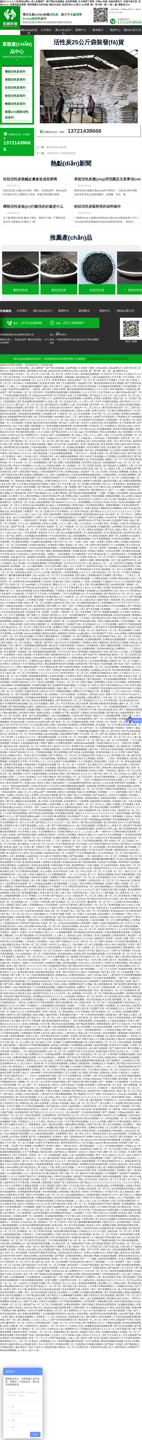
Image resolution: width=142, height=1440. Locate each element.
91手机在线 (37, 963)
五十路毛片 (93, 685)
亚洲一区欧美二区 (99, 721)
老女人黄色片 (134, 1155)
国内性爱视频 (101, 1045)
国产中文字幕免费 (31, 1020)
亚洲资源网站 (134, 682)
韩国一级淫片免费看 (43, 1188)
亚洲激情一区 (69, 636)
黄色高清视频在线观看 (112, 1341)
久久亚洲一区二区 (67, 737)
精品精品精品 (92, 798)
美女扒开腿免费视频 (104, 776)
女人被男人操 (27, 1042)
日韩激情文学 (123, 416)
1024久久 (100, 804)
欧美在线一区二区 (67, 1030)
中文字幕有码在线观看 (27, 871)
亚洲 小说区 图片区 (16, 965)
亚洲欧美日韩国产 (52, 477)
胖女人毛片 (133, 914)
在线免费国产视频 (69, 734)
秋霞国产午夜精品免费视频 (61, 740)
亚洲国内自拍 (11, 923)
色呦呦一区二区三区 (109, 477)
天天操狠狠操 (121, 1081)
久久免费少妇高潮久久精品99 (110, 1039)
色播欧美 (9, 886)
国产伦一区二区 (89, 941)
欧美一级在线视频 (52, 1048)
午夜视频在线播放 (105, 746)
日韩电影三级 (24, 651)
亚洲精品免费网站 (76, 447)
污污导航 (134, 706)
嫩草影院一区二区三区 (99, 902)
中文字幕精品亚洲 (112, 532)
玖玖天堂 (53, 786)
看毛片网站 (86, 883)
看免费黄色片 (79, 865)
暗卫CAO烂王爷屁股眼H (93, 456)
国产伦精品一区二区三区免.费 (35, 1026)
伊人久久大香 (27, 822)
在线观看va (92, 590)
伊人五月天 (19, 740)
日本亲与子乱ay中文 (77, 660)
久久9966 (125, 612)
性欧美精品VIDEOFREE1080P (117, 688)
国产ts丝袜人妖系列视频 (23, 487)
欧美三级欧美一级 (13, 1326)
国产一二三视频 (117, 490)
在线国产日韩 (86, 1332)
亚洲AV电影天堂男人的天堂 (75, 1008)
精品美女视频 (110, 480)
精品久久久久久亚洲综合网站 (33, 804)
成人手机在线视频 (43, 416)
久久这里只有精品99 (129, 929)
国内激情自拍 (7, 1158)
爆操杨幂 (122, 1033)
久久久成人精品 (45, 1060)
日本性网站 (86, 612)
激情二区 (56, 484)
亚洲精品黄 (57, 1304)
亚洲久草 (49, 511)
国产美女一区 (91, 728)
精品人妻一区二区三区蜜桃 (38, 602)
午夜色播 (45, 902)
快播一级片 (130, 938)
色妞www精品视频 (50, 648)
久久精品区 (19, 600)
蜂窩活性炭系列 (15, 103)
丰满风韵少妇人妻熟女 (40, 660)
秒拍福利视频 (134, 1039)
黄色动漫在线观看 (20, 786)
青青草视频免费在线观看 (42, 688)
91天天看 (97, 959)
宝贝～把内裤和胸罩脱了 (75, 615)
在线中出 (98, 499)
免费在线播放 (135, 633)
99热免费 (36, 1182)
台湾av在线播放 (118, 606)
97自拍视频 (17, 941)
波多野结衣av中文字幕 (90, 520)
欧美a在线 (76, 480)
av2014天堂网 (35, 1310)
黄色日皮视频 (41, 618)
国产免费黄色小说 (86, 636)
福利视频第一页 (71, 1054)
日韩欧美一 (104, 1088)
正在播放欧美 (34, 1277)
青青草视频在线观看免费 (59, 426)
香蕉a (123, 865)
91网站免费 (79, 1307)
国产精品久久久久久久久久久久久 (47, 1112)
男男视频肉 (107, 602)
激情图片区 (76, 956)
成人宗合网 (19, 563)
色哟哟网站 (135, 609)
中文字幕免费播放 (58, 450)
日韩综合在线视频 (64, 1200)
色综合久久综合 (55, 1121)
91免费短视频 (39, 685)
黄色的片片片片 (47, 532)
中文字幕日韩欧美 (47, 776)
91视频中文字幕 (61, 712)
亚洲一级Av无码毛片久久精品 (71, 972)
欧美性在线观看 (9, 560)
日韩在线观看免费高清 (43, 975)
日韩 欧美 (51, 728)
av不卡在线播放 (24, 490)
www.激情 (40, 789)
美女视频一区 (103, 724)
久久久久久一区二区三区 (42, 441)
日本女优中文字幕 (87, 477)
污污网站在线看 (100, 578)
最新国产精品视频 (13, 764)
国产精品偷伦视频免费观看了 (84, 493)
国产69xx (105, 1265)
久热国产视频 (43, 1271)
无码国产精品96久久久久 (24, 682)
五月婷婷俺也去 (78, 679)
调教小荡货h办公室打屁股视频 (16, 1014)
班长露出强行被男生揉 (47, 410)
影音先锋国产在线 (110, 444)
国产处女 (110, 529)
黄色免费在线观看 (47, 737)
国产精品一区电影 (13, 1094)
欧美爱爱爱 (17, 511)
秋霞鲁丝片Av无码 (109, 843)
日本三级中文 (56, 386)
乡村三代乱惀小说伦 (97, 975)
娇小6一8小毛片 (27, 560)
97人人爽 (24, 496)
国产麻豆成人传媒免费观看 (120, 712)
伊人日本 (5, 441)
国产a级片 (43, 508)
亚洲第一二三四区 (106, 758)
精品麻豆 (122, 499)
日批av (44, 435)
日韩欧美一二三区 (45, 1316)
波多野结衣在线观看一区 (19, 883)
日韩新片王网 (43, 847)
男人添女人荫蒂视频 (77, 651)
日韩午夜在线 (68, 1085)
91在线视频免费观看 (19, 1069)
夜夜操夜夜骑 (90, 862)
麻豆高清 (136, 755)
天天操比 (86, 618)
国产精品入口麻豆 (67, 709)
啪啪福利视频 (113, 496)
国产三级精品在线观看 (12, 407)
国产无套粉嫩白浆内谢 (57, 679)
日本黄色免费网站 (127, 474)
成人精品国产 (73, 1112)
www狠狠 (59, 416)
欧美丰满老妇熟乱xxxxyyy (128, 1301)
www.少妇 (11, 532)
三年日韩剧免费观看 (36, 563)
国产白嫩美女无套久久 (16, 1124)
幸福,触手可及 (85, 383)
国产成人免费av (14, 535)
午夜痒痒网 (88, 1219)
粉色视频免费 (116, 1002)
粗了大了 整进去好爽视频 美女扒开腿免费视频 (30, 590)
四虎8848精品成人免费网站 (111, 648)
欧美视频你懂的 (30, 892)
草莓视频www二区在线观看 (44, 904)
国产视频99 (37, 630)
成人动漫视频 (125, 432)
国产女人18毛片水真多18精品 (16, 657)
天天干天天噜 (7, 1091)
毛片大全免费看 (125, 569)
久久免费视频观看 (56, 874)
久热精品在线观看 (42, 883)
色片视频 (16, 1020)
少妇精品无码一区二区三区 (40, 569)
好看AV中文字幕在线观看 (108, 837)
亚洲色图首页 (58, 624)
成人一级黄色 (134, 999)
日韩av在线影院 (126, 1112)
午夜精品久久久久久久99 (38, 1203)
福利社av (74, 1139)
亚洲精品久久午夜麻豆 (50, 886)
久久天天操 (102, 389)
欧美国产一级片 (73, 847)
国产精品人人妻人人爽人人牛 (19, 1078)
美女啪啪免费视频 (54, 1216)
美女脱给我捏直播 (9, 1228)
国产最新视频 (61, 883)
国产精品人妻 (70, 1286)
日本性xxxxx (33, 721)
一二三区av (31, 1075)
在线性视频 (121, 792)
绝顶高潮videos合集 (93, 514)
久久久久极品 (43, 432)
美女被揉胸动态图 (100, 584)
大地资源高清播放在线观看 (73, 548)
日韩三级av (108, 1106)
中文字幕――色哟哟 (17, 459)
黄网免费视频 (113, 505)
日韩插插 (66, 1091)
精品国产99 (94, 1091)
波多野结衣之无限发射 (113, 981)
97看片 (131, 1020)
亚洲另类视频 (103, 752)
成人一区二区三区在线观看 (14, 545)
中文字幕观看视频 (101, 538)
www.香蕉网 (19, 987)
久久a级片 (45, 856)
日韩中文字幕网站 (118, 795)
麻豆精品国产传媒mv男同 (60, 1158)
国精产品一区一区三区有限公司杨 (110, 1149)
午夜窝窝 (83, 801)
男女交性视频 (26, 636)
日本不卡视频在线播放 (107, 401)
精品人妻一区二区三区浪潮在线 (22, 673)
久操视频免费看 (112, 715)
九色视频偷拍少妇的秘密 (53, 1005)
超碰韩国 (62, 633)
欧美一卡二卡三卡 (38, 859)
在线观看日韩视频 (85, 1155)
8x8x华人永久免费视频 (110, 834)
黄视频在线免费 (131, 487)
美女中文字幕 (121, 1026)
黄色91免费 (60, 389)
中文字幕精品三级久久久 (42, 932)
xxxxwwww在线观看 (102, 1026)
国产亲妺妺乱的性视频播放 (41, 639)
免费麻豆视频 (109, 1225)
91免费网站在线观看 (82, 1045)
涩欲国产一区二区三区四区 (95, 471)
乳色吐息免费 (113, 551)
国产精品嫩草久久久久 (56, 1298)
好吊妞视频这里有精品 (123, 1188)
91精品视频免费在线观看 (73, 786)
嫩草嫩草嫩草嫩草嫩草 (20, 575)
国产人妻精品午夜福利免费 (61, 670)
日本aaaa (99, 438)
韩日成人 (64, 422)
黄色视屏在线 (67, 410)
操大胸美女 (24, 843)
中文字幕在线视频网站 (34, 1106)
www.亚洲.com (59, 868)
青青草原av (121, 1347)
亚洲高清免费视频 (75, 590)
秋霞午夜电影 (92, 508)
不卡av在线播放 (94, 593)
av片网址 (5, 663)
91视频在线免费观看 (42, 541)
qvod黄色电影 (118, 584)
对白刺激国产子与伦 (66, 499)
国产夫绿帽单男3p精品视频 (61, 685)
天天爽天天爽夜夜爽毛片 (120, 410)
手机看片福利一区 (99, 453)
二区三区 (93, 548)
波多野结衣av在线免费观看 (68, 398)
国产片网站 (100, 1017)
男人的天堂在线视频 (26, 1097)
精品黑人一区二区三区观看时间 (120, 990)
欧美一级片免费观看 (127, 1085)
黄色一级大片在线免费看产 (20, 517)
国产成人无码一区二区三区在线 (110, 773)
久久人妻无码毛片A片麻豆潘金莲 (41, 1173)
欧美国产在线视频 (64, 569)
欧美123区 (133, 868)
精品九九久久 (103, 950)
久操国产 (97, 416)
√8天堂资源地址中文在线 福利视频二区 (95, 569)
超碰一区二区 (25, 792)
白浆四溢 (54, 508)
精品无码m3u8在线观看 (45, 422)
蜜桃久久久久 (60, 584)
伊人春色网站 (83, 670)
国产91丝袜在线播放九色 (64, 1319)
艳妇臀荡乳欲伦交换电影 (17, 447)
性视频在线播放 (126, 1304)
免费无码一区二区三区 (82, 837)
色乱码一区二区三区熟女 (54, 1109)
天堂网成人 (83, 694)
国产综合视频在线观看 (94, 953)
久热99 (33, 554)
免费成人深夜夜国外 (80, 1063)
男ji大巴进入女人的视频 (105, 1213)
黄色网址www (114, 1298)
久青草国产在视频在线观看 (55, 837)
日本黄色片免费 (14, 602)
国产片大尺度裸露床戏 (70, 1075)
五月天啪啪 (71, 1072)
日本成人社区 (31, 456)
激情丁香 (113, 535)
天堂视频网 (54, 593)
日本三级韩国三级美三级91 (14, 904)
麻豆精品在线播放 (67, 767)
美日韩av (18, 383)
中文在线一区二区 (22, 462)
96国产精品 (78, 505)
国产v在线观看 (32, 1100)
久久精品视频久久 (40, 914)
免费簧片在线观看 (92, 480)
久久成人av (39, 465)
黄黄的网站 (76, 392)
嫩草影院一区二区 (15, 1322)
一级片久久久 (130, 871)
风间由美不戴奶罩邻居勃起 (30, 480)
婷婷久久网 (87, 1338)
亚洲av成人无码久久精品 (44, 578)
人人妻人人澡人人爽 (79, 584)
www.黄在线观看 (117, 1310)
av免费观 (116, 526)
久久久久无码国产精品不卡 (23, 1176)
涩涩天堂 (73, 1222)
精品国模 (123, 959)
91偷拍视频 (100, 1020)
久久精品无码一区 (60, 1243)
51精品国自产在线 (10, 1039)
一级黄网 (61, 1057)
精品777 (31, 987)
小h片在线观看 (68, 694)
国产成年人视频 (12, 984)
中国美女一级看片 (124, 728)
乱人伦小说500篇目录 (95, 1310)
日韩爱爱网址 (62, 819)
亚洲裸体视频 (107, 728)
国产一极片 (69, 606)
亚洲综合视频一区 (56, 465)
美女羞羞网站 (111, 422)
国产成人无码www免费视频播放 (38, 700)
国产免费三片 (34, 615)
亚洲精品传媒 (72, 471)
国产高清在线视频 (129, 926)
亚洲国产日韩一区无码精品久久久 (84, 624)
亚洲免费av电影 (19, 548)
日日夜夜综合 (81, 1048)
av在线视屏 (83, 404)
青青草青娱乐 (59, 380)
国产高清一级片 (122, 663)
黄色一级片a (33, 1246)
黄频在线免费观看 (53, 377)
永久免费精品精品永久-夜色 (74, 807)
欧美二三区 (72, 416)
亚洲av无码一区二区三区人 (93, 1002)
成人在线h (43, 801)
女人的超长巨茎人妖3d (41, 609)
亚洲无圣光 (97, 422)
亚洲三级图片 (13, 520)
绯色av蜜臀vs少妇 (42, 657)
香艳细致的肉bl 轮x (14, 1286)
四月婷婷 (94, 1072)
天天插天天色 (111, 1191)
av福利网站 (74, 444)
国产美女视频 (93, 609)
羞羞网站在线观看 (36, 557)
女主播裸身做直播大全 (72, 508)
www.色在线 (99, 1139)
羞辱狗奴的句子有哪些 (100, 575)
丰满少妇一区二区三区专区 (101, 557)
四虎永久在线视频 (66, 792)
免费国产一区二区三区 (88, 987)
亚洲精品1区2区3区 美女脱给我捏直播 (111, 670)
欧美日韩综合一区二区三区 (49, 587)
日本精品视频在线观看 (16, 395)
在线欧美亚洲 (32, 691)
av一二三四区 (32, 902)
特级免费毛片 (94, 697)
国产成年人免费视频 (10, 798)
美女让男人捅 (8, 484)
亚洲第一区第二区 (49, 520)
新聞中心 (80, 30)
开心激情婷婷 (24, 1213)
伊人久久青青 (118, 752)
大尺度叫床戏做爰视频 (12, 697)
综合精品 (100, 1280)
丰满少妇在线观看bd (69, 923)
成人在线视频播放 (77, 535)
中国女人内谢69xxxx (94, 1252)
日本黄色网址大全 (53, 596)
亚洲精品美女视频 (47, 764)
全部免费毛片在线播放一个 (35, 999)
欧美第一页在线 (114, 938)
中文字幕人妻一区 (71, 484)
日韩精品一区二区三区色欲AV (47, 950)
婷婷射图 (51, 792)
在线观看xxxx (18, 1243)
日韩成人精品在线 (92, 1078)
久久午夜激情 (70, 477)
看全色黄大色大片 (9, 398)
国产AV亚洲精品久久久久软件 (78, 938)
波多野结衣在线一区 (97, 566)
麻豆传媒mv (85, 416)
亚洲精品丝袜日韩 (72, 862)
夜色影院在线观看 (31, 862)
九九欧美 (116, 1011)
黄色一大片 (69, 566)
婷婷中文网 (57, 908)
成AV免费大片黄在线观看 (99, 1316)
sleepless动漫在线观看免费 (57, 1307)
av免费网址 (10, 654)
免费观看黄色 (103, 1024)
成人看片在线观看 (129, 898)
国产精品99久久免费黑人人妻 (60, 404)
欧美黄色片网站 (27, 712)
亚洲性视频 (113, 1210)
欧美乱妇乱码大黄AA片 (61, 407)
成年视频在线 (83, 377)
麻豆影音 (54, 645)
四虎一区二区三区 (51, 926)
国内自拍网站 (31, 1255)
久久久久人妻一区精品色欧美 (33, 450)
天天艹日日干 (23, 578)
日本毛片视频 (13, 1106)
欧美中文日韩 (7, 1060)
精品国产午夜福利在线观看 (88, 1176)
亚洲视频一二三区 (110, 609)
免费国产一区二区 (33, 511)
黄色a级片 (115, 1338)
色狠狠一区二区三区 (93, 947)
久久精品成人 (86, 438)
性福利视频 (107, 663)
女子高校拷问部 (127, 422)
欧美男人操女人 (21, 1072)
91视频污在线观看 (85, 1085)
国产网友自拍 (79, 1091)
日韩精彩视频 (93, 1194)
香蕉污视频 (87, 682)
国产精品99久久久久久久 (65, 502)
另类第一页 (116, 721)
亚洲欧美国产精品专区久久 (58, 770)
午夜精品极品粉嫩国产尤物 (34, 386)
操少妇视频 (131, 847)
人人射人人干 (110, 1066)
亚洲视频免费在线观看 (29, 1191)
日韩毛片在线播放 (67, 834)
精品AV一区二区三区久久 (88, 407)
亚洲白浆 (19, 444)
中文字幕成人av (106, 392)
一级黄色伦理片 (30, 520)
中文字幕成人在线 (63, 395)
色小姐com (86, 429)
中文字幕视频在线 (86, 853)
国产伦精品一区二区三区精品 (16, 642)
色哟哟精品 (95, 737)
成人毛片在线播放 (39, 703)
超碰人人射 (68, 1155)
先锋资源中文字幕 (27, 499)
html (121, 12)
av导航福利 (109, 416)
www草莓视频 (111, 667)
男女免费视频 (61, 752)
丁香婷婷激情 (112, 438)
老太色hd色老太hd (129, 700)
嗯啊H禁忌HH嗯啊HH (112, 508)
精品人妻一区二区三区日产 (85, 1103)
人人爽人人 (12, 386)
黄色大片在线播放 (22, 465)
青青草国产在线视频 (125, 782)
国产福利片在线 (118, 453)
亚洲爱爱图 (61, 1133)
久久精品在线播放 (116, 1020)
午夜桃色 (11, 1188)
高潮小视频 (71, 950)
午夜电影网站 (31, 383)
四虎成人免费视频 (119, 471)
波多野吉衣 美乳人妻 (64, 602)
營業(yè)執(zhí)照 (119, 358)
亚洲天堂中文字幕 (42, 627)
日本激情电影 (130, 386)
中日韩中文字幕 (79, 819)
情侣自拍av (110, 779)
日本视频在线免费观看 (110, 386)
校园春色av (62, 975)
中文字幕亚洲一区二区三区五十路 (124, 953)
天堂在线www (99, 1210)
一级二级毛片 (72, 822)
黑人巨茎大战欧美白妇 (45, 917)
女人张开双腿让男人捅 (118, 755)
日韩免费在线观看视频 (56, 392)
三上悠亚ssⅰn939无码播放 (125, 902)
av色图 (119, 1103)
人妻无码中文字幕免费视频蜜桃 (110, 627)
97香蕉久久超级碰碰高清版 (25, 743)
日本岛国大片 (109, 1094)
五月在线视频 (110, 624)
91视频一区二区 (128, 1332)
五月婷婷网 (90, 1301)
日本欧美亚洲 (29, 1039)
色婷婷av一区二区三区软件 (90, 996)
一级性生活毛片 (70, 1146)
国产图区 (60, 1255)
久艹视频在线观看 (106, 1240)
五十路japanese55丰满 (41, 395)
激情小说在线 (106, 941)
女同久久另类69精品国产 (39, 1322)
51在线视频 (41, 468)
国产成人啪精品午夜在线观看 (115, 734)
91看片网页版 (60, 493)
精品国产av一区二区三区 (37, 1304)
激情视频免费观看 (61, 551)
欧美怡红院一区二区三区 (102, 880)
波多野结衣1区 (129, 560)
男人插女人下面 (79, 435)
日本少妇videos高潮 (76, 468)
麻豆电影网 (10, 1045)
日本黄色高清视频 (94, 1014)
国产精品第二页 (19, 441)
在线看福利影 (22, 1112)
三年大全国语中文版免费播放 (62, 761)
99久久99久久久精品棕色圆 (94, 1185)
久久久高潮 (37, 1127)
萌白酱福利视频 (82, 538)
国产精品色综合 (28, 1167)
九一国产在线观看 (20, 694)
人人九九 (64, 978)
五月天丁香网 (94, 1094)
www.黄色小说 (34, 1249)
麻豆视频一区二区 (128, 1078)
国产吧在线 (28, 587)
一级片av (22, 1002)
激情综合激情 (49, 633)
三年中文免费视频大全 (73, 593)
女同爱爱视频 (81, 770)
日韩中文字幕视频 (38, 731)
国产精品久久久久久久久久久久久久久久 (111, 511)
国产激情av (45, 898)
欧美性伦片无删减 (124, 563)
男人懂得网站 (61, 657)
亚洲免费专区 (50, 1115)
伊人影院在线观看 (92, 532)
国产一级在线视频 (127, 447)
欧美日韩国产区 (15, 782)
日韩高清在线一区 (106, 1085)
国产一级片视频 (61, 1277)
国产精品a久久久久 (30, 648)
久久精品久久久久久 (130, 673)
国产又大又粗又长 (121, 1024)
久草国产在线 (50, 709)
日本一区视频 (54, 1042)
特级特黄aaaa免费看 (84, 743)
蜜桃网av (137, 615)
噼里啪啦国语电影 (45, 972)
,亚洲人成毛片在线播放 (36, 755)
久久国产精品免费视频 (41, 810)
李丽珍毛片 (55, 880)
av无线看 (18, 633)
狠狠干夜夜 (103, 600)
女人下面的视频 (21, 877)
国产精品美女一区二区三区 (107, 572)
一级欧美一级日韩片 (41, 389)
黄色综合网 (46, 1152)
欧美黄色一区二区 (18, 734)
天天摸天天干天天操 (111, 374)
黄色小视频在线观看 (108, 621)
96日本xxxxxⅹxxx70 (24, 1008)
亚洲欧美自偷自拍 (80, 1237)
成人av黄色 (128, 496)
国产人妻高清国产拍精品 (26, 471)
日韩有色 (132, 490)
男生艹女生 (27, 618)
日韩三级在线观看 (52, 514)
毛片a (87, 587)
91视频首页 (97, 779)
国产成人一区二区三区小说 (30, 404)
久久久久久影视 (42, 572)
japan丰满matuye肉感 (106, 1142)
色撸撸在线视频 (110, 612)
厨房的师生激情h (40, 877)
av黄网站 (87, 398)
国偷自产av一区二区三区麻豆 (125, 660)
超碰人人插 (71, 386)
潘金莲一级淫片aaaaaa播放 (127, 1109)
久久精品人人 (65, 944)
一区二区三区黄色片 (28, 1341)
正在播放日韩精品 (20, 880)
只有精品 (60, 590)
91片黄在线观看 (52, 947)
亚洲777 (81, 566)
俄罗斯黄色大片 (99, 490)
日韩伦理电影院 (8, 865)
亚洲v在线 (57, 1225)
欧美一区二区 (94, 871)
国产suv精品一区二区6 (124, 1243)
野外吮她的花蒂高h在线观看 (88, 932)
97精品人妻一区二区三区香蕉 (32, 529)
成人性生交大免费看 (39, 459)
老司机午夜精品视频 (123, 429)
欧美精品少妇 (83, 441)
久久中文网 (44, 895)
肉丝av (12, 993)
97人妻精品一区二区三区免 (32, 1328)
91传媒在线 (18, 593)
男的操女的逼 (100, 1133)
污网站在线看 (16, 624)
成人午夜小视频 (21, 426)
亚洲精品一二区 (18, 1051)
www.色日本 (55, 706)
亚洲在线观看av (71, 1249)
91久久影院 (12, 1164)
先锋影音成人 (72, 429)
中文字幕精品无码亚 (32, 377)
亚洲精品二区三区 (53, 1310)
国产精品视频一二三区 (92, 969)
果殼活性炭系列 (15, 79)
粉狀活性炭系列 (15, 95)
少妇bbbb (127, 1060)
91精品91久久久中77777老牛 (62, 438)
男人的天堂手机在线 (19, 630)
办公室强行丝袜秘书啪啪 (128, 404)
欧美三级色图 (25, 654)
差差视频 (19, 569)
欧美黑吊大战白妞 (91, 462)
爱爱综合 (31, 1060)
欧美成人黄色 (29, 798)
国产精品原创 (27, 1088)
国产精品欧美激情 (85, 1024)
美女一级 (84, 545)
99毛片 (53, 944)
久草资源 (31, 600)
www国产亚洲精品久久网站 (87, 1066)
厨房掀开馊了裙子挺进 (88, 663)
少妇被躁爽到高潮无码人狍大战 (60, 490)
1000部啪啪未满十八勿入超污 (117, 1274)
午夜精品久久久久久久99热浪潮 (119, 581)
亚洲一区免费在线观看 (67, 1164)
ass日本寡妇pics (127, 1100)
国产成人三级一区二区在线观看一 (113, 740)
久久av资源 (120, 1075)
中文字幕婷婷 (69, 648)
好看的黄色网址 (24, 917)
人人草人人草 (87, 401)
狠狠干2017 (112, 694)
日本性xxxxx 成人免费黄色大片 (24, 435)
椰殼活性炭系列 (15, 71)
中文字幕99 (94, 1069)
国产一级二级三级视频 (18, 1319)
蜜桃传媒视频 (102, 560)
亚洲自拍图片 (101, 761)
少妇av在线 (134, 1115)
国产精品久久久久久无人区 (50, 822)
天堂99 (125, 505)
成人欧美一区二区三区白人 (120, 514)
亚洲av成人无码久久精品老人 (68, 581)
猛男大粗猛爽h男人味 (90, 810)
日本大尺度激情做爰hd (25, 508)
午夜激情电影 (7, 374)
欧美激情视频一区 (102, 1109)
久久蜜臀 (73, 1292)
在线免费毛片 (71, 801)
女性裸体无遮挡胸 (131, 551)
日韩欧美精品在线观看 (125, 831)
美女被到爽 (10, 651)
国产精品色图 (41, 453)
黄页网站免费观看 (131, 1265)
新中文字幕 (125, 441)
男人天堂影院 (20, 1155)
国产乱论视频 (96, 517)
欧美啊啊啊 (85, 502)
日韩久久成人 (33, 1036)
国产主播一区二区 (20, 975)
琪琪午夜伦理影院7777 (102, 545)
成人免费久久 (107, 1103)
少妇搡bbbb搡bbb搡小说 (75, 1042)
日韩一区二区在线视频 (32, 1228)
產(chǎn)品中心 (63, 31)
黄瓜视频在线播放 (10, 618)
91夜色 (77, 953)
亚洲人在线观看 (93, 581)
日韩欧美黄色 (50, 953)
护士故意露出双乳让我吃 (43, 724)
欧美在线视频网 (127, 502)
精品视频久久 (38, 426)
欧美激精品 (27, 1237)
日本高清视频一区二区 (102, 920)
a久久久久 (85, 572)
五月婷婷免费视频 (98, 660)
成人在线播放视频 (102, 429)
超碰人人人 (123, 779)
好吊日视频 (55, 529)
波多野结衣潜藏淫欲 (19, 389)
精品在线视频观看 (72, 514)
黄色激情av (7, 950)
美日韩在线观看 (115, 847)
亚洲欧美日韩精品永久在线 (104, 673)
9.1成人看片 (69, 804)
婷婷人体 (105, 1249)
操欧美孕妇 (52, 1014)
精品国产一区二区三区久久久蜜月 (28, 438)
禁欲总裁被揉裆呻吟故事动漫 (90, 1060)
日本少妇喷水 (7, 490)
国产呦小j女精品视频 (91, 822)
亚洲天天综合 (72, 374)
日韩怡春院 (64, 1191)
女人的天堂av (113, 731)
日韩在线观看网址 (45, 1234)
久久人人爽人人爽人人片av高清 (105, 435)
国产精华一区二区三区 (102, 404)
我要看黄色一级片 (132, 947)
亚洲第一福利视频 (108, 548)
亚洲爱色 (82, 767)
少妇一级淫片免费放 (67, 1017)
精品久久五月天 (62, 746)
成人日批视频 (84, 1026)
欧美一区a (112, 441)
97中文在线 (98, 1057)
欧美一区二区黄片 (75, 914)
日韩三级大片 (110, 959)
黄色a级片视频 (92, 1255)
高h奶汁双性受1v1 (51, 615)
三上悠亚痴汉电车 (117, 554)
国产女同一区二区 (63, 541)
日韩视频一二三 (105, 792)
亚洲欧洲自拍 (80, 551)
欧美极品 (32, 776)
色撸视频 (69, 377)
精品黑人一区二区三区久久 (31, 956)
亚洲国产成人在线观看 (83, 746)
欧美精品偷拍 (65, 953)
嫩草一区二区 (126, 703)
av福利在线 (33, 856)
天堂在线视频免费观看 (61, 453)
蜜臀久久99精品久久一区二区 (31, 1158)
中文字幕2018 (16, 1100)
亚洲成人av (136, 471)
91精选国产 (94, 981)
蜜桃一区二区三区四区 (115, 1152)
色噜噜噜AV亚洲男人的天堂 (35, 1033)
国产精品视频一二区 (80, 856)
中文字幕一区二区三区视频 (106, 413)
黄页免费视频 (43, 868)
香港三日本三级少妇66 (80, 1109)
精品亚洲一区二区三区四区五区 (47, 429)
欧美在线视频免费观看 (121, 1271)
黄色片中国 (34, 840)
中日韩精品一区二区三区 (32, 728)
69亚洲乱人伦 (33, 1268)
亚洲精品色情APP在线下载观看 (104, 1203)
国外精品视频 (77, 450)
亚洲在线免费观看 (87, 1283)
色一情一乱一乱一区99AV (83, 1240)
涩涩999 (17, 1274)
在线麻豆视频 (34, 709)
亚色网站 (127, 1139)
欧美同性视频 (81, 426)
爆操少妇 (62, 850)
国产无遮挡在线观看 (35, 444)
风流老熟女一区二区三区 (105, 856)
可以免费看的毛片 (47, 831)
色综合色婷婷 (99, 441)
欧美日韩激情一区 (65, 889)
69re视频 (83, 737)
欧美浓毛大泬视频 (106, 380)
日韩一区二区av (77, 871)
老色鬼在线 (83, 920)
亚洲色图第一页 (114, 419)
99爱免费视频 (122, 920)
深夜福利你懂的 (9, 728)
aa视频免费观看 (12, 895)
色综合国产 (73, 1265)
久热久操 (124, 1246)
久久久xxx (23, 523)
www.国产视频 (126, 1313)
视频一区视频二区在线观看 (115, 493)
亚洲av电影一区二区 (92, 667)
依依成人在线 (125, 426)
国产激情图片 (114, 1060)
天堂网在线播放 (68, 520)
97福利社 (81, 645)
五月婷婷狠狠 (81, 395)
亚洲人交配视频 (46, 682)
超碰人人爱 (115, 468)
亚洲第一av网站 (46, 554)
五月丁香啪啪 (29, 895)
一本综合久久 (43, 908)
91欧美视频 (56, 801)
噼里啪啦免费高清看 (128, 1225)
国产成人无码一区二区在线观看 (93, 911)
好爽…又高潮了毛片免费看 (18, 1146)
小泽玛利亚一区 (57, 447)
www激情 (84, 496)
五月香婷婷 (104, 1200)
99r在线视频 (125, 1042)
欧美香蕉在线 (27, 398)
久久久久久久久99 (37, 965)
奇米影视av (119, 484)
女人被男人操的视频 (116, 1036)
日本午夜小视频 (43, 551)
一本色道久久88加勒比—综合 (39, 941)
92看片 (24, 932)
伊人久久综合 (70, 1283)
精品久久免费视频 (86, 792)
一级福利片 (57, 847)
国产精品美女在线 (101, 618)
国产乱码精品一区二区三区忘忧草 (26, 392)
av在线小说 (27, 468)
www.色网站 (102, 606)
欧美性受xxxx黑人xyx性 (80, 868)
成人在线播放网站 (86, 648)
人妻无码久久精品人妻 (76, 1033)
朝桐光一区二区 (85, 804)
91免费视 (128, 1124)
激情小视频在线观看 (110, 645)
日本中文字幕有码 (36, 526)
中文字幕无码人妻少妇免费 (75, 703)
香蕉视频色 (123, 758)
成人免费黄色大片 (34, 1054)
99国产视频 (46, 743)
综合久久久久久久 (66, 920)
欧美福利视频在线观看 (49, 560)
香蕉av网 (107, 767)
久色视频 (49, 1127)
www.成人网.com (33, 1307)
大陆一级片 (66, 892)
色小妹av (50, 505)
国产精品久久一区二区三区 (69, 600)
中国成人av (131, 1146)
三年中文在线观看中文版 (24, 1130)
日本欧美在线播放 (121, 538)
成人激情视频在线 (103, 984)
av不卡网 (94, 843)
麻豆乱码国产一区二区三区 (82, 380)
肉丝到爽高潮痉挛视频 (66, 1231)
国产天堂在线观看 (9, 419)
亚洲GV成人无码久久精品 (37, 782)
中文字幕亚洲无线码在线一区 (126, 724)
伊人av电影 (82, 843)
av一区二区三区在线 (93, 789)
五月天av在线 (134, 1280)
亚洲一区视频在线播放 (107, 1332)
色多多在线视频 (70, 926)
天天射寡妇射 (111, 700)
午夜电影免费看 (53, 1054)
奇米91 (55, 1085)
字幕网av (86, 642)
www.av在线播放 (24, 551)
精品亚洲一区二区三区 (85, 895)
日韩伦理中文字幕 (87, 709)
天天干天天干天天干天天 (127, 602)
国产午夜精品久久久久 (68, 941)
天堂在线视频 (97, 496)
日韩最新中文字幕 (18, 761)
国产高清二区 (86, 1017)
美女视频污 (66, 1066)
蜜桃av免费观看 (132, 1292)
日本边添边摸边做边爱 (13, 612)
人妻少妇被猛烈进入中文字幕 (106, 377)
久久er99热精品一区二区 (70, 728)
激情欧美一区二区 (71, 840)
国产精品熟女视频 (27, 834)
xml (115, 12)
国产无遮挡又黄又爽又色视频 (16, 474)
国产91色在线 (44, 1039)
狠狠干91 (41, 1207)
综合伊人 (85, 422)
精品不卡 (98, 715)
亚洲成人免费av (96, 551)
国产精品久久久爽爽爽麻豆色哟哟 (50, 1139)
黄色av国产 (39, 792)
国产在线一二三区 (132, 1030)
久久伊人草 (123, 380)
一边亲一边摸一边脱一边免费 (89, 541)
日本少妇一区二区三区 (114, 697)
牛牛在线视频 (38, 828)
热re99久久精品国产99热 (116, 520)
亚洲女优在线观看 (40, 865)
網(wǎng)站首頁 (29, 31)
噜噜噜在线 (104, 654)
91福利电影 (94, 972)
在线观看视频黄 (73, 462)
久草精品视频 (76, 657)
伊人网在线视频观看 (128, 1240)
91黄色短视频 (56, 676)
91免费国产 (94, 688)
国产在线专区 (100, 795)
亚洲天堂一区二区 (130, 438)
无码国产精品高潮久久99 (122, 578)
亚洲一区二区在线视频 (94, 847)
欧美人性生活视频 (116, 682)
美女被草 (111, 447)
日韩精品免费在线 (85, 606)
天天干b (62, 651)
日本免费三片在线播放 (45, 767)
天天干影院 (129, 377)
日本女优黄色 (129, 526)
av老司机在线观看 (34, 911)
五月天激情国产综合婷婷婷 (90, 419)
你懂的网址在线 (8, 758)
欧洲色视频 (114, 904)
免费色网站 (36, 523)
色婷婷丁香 (59, 621)
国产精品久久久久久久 (101, 395)
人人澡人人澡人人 (20, 1127)
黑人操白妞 (72, 1332)
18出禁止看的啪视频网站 (75, 749)
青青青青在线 (52, 630)
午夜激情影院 (124, 557)
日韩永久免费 (83, 410)
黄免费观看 (16, 1207)
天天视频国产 (119, 914)
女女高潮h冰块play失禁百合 (124, 908)
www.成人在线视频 (18, 688)
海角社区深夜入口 (121, 618)
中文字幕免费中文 (73, 587)
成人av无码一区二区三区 (127, 395)
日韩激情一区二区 (30, 837)
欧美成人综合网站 (60, 1045)
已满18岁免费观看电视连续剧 (86, 474)
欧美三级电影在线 (90, 444)
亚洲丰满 (39, 1063)
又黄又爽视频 (23, 770)
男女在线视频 (36, 734)
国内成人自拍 (97, 694)
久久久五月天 (44, 380)
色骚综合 (135, 978)
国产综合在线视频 (99, 807)
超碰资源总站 (121, 850)
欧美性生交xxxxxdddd (116, 764)
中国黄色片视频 (56, 545)
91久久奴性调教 (53, 566)
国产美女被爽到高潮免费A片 (32, 401)
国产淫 (97, 612)
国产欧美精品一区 (101, 1011)
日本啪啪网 (77, 639)
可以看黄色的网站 (95, 505)
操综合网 (45, 721)
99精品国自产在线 (99, 651)
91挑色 (28, 422)
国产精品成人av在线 (57, 1106)
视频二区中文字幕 (56, 444)
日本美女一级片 (32, 807)
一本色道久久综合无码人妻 (23, 1222)
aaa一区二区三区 (127, 462)
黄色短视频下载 (121, 767)
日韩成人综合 (76, 1326)
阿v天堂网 (21, 1091)
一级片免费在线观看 (82, 1020)
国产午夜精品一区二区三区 (63, 755)
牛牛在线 (20, 920)
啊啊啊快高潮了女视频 (81, 984)
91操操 (129, 1185)
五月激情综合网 (86, 755)
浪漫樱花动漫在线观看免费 (94, 1164)
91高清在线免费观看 (81, 627)
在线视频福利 (40, 462)
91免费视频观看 (93, 639)
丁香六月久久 (81, 453)
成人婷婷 (117, 676)
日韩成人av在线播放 (80, 859)
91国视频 (120, 545)
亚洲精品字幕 (25, 596)
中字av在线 (95, 1033)
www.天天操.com (50, 807)
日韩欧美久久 (104, 825)
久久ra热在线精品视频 (20, 990)
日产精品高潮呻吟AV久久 (62, 731)
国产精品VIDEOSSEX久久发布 (103, 898)
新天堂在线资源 (39, 1292)
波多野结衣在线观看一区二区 (43, 978)
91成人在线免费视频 (39, 502)
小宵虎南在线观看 (132, 834)
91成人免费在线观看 (129, 1258)
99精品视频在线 (12, 587)
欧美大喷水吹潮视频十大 (37, 624)
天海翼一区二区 (86, 630)
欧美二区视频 (111, 523)
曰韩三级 (75, 422)
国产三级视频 (123, 1106)
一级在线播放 (63, 554)
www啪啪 (31, 584)
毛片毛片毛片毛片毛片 (75, 563)
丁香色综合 (111, 770)
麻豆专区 (94, 749)
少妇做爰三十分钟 (82, 1213)
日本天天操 (12, 1026)
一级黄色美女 (33, 920)
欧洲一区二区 (17, 584)
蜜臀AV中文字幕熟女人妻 (86, 691)
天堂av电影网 (31, 1094)
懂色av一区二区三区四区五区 (127, 654)
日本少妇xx (84, 963)
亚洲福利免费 (126, 969)
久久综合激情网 (46, 779)
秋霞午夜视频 (67, 645)
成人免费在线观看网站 (67, 456)
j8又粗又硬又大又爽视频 (82, 758)
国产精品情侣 (29, 1265)
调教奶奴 (9, 935)
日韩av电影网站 (39, 447)
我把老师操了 (59, 782)
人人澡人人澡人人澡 (31, 514)
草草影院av (136, 590)
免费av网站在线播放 (75, 1124)
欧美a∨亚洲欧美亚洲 (103, 1228)
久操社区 (124, 523)
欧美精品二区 (11, 648)
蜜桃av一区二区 (114, 459)
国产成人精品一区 (65, 441)
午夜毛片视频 (58, 914)
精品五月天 (109, 1222)
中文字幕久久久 (44, 398)
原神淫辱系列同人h (71, 1142)
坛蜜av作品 (90, 600)
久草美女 (25, 505)
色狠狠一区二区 (55, 526)
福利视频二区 (111, 892)
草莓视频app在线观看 (100, 819)
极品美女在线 (11, 746)
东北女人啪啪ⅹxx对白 (11, 755)
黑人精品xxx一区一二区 (101, 563)
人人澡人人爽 (91, 831)
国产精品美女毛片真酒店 (44, 538)
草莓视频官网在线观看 (66, 810)
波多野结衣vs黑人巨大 (102, 1347)
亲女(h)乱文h (85, 499)
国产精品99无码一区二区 (69, 700)
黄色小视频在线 (101, 642)
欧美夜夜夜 (37, 770)
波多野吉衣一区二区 (106, 630)
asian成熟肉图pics (56, 789)
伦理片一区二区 (44, 517)
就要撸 (73, 487)
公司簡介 (46, 30)
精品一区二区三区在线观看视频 (68, 459)
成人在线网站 (51, 694)
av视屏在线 (86, 1149)
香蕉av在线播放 (95, 529)
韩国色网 (116, 600)
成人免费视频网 (44, 1088)
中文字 (42, 670)
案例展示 (97, 30)
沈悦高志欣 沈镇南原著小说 (97, 676)
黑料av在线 (120, 1283)
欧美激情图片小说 (31, 477)
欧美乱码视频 (98, 712)
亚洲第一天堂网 (45, 600)
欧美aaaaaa (117, 911)
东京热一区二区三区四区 (35, 944)
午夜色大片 (130, 807)
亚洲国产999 (74, 1051)
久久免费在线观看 (63, 743)
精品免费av (7, 685)
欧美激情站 (71, 1118)
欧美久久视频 (50, 523)
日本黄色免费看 (76, 999)
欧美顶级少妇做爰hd (68, 724)
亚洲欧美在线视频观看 (114, 639)
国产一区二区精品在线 (39, 1085)
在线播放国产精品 (57, 965)
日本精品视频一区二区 (116, 1118)
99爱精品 (35, 496)
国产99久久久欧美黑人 (125, 1158)
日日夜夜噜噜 (68, 575)
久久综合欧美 (44, 584)
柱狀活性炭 (114, 9)
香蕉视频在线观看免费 (36, 645)
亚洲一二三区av (17, 776)
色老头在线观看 (12, 700)
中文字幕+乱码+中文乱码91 (14, 554)
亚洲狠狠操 (10, 401)
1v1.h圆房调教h (35, 566)
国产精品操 (86, 715)
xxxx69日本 (111, 517)
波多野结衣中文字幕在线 (17, 1182)
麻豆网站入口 (105, 1283)
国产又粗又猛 (85, 487)
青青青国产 (28, 410)
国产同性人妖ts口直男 (22, 789)
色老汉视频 (55, 804)
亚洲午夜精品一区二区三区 (103, 1042)
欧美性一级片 (89, 1289)
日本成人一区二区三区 (27, 374)
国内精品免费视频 (90, 374)
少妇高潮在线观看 (91, 1112)
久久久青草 (111, 969)
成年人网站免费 (36, 1091)
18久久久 (107, 484)
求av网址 (134, 795)
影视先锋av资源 (24, 572)
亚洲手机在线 (80, 892)
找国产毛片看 (18, 526)
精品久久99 (10, 1258)
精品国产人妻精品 (80, 712)
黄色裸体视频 (33, 749)
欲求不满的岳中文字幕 (61, 697)
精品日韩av (57, 1033)
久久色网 (98, 523)
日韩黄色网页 (110, 474)
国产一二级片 (83, 779)
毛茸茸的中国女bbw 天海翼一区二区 (38, 923)
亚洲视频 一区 (18, 566)
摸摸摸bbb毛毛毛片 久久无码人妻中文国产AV (74, 654)
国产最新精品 (132, 1344)
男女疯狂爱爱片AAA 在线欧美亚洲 (78, 1130)
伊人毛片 (38, 490)
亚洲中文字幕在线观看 (116, 963)
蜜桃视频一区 (7, 480)
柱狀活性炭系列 (15, 87)
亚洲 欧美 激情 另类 (50, 383)
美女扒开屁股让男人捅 (53, 496)
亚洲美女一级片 (14, 456)
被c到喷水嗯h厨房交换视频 (104, 703)
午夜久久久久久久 (87, 1088)
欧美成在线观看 (109, 1255)
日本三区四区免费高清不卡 (125, 1200)
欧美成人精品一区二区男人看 (19, 847)
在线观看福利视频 (85, 828)
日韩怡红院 (84, 490)
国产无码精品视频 (52, 938)
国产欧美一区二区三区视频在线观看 (70, 721)
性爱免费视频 (55, 563)
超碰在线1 (18, 621)
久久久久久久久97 (49, 673)
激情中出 (127, 743)
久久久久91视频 (98, 1121)
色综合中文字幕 (86, 950)
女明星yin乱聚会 (38, 545)
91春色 (135, 1072)
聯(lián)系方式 (127, 9)
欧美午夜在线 (82, 511)
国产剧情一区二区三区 (36, 407)
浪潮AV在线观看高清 (116, 789)
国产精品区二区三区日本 (37, 1118)
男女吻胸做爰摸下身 (123, 819)
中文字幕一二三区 (50, 840)
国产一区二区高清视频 (105, 718)
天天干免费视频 (17, 615)
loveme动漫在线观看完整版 (43, 548)
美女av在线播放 (108, 432)
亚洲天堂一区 (20, 502)
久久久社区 (64, 578)
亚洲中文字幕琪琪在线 (47, 1142)
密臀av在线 (72, 496)
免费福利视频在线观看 (25, 1057)
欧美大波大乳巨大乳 (28, 758)
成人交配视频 (96, 944)
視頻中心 (115, 30)
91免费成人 (111, 426)
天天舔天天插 (23, 969)
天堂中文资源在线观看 (119, 1017)
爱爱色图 (47, 1182)
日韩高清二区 (96, 426)
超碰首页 (100, 938)
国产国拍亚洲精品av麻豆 (22, 706)
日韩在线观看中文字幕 (52, 471)
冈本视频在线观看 (64, 813)
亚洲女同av (73, 1182)
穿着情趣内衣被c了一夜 (72, 1014)
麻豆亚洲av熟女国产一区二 (117, 407)
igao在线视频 (37, 505)
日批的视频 (80, 697)
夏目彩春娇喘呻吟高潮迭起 (81, 389)
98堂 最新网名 (117, 389)
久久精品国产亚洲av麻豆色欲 (81, 621)
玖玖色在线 (89, 1051)
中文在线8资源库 (58, 535)
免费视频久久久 (41, 474)
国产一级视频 (106, 1081)
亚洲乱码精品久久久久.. (57, 480)
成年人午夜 (50, 1030)
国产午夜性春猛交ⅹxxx (40, 493)
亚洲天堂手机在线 (87, 386)
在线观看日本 (50, 413)
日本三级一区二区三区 (52, 374)
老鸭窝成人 (57, 572)
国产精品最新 (94, 679)
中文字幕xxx (100, 487)
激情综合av (42, 706)
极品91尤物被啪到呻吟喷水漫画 (16, 416)
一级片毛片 (123, 978)
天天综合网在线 (46, 1057)
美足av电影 (39, 1014)
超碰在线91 (111, 1057)
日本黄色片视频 (46, 499)
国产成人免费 (56, 462)
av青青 (124, 609)
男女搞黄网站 (125, 630)
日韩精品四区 (7, 1347)
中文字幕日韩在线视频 (76, 1121)
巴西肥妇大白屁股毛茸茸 (120, 456)
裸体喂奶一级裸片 (90, 923)
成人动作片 (27, 1063)
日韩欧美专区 (47, 456)
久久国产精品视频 (24, 935)
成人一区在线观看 (27, 532)
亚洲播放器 (93, 645)
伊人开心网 (110, 499)
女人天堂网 (112, 1127)
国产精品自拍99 (56, 468)
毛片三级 (115, 560)
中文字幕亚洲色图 (130, 1338)
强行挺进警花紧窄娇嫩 (126, 984)
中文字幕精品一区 (64, 511)
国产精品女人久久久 (61, 895)
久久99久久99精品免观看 (17, 429)
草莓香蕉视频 (72, 572)
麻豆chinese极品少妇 (67, 1149)
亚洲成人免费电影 (103, 398)
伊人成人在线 (68, 419)
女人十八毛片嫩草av (27, 898)
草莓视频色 (99, 883)
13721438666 (84, 131)
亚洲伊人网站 (113, 541)
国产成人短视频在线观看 (69, 532)
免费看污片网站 (61, 627)
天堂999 (47, 581)
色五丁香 (133, 792)
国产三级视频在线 (60, 474)
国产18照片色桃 (85, 1039)
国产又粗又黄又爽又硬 (78, 1057)
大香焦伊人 (28, 1234)
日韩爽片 (83, 880)
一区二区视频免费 (51, 1155)
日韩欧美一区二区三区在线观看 (74, 413)
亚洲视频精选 (129, 1203)
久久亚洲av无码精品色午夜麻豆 (33, 484)
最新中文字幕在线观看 (130, 624)
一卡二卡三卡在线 (20, 828)
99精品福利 (30, 764)
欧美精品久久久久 (93, 700)
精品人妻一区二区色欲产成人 (63, 401)
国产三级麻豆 (109, 1112)
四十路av (113, 926)
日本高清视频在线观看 (18, 538)
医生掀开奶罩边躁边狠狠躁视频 (34, 1258)
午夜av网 (137, 557)
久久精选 (81, 685)
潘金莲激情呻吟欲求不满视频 (109, 383)
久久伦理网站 (63, 639)
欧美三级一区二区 (98, 468)
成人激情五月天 (95, 764)
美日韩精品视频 (19, 1338)
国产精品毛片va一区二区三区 (119, 593)
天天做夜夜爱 (69, 383)
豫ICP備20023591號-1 (98, 358)
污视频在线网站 (19, 1048)
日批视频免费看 (130, 1011)
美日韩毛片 (98, 963)
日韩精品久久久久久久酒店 (32, 1121)
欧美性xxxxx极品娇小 (80, 633)
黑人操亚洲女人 (17, 1066)
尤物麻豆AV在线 (125, 1286)
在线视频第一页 (28, 779)
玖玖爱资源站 (92, 432)
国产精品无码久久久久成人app (67, 432)
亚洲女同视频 (123, 813)
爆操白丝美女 (44, 712)
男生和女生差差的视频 (112, 749)
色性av (43, 691)
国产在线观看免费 (128, 828)
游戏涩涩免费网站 (33, 1030)
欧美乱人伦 (101, 1136)
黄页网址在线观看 (130, 413)
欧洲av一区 (130, 419)
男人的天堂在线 (12, 377)
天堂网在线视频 (44, 752)
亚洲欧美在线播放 (72, 706)
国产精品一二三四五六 (125, 575)
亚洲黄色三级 (11, 825)
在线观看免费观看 (118, 706)
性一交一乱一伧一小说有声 (72, 764)
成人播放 (83, 1072)
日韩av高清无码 (39, 786)
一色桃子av (106, 831)
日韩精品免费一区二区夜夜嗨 (117, 987)
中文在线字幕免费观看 (54, 816)
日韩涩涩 (16, 663)
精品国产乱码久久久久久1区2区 (110, 868)
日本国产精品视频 (80, 578)
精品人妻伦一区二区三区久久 (72, 688)
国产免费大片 (54, 606)
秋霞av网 (136, 1307)
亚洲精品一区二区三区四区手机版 (84, 465)
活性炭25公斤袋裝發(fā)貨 (61, 153)
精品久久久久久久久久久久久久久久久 (40, 419)
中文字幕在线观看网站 (70, 1301)
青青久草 (117, 825)
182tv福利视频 (48, 758)
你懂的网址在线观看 (100, 801)
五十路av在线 (123, 880)
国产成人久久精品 (119, 651)
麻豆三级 (119, 956)
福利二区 (67, 1048)
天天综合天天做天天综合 (105, 502)
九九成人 (74, 883)
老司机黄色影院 (8, 1313)
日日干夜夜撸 (92, 1341)
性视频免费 (104, 526)
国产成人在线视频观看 (97, 450)
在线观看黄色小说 (108, 590)
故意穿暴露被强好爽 (23, 1197)
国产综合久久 (127, 1194)
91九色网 (81, 557)
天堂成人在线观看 (60, 1103)
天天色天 (92, 850)
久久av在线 (107, 782)
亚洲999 (122, 1219)
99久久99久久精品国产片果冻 (125, 917)
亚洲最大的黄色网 (91, 484)
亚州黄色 (88, 935)
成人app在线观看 (117, 1133)
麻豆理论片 (60, 660)
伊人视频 (115, 1265)
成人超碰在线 (123, 746)
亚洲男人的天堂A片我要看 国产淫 (48, 795)
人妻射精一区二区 (69, 612)
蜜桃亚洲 (38, 596)
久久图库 (13, 496)
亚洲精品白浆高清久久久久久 (113, 596)
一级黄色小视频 (86, 560)
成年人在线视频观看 (59, 435)
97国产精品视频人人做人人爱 (69, 609)
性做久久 (100, 755)
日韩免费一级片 (12, 468)
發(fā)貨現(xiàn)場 (56, 147)
